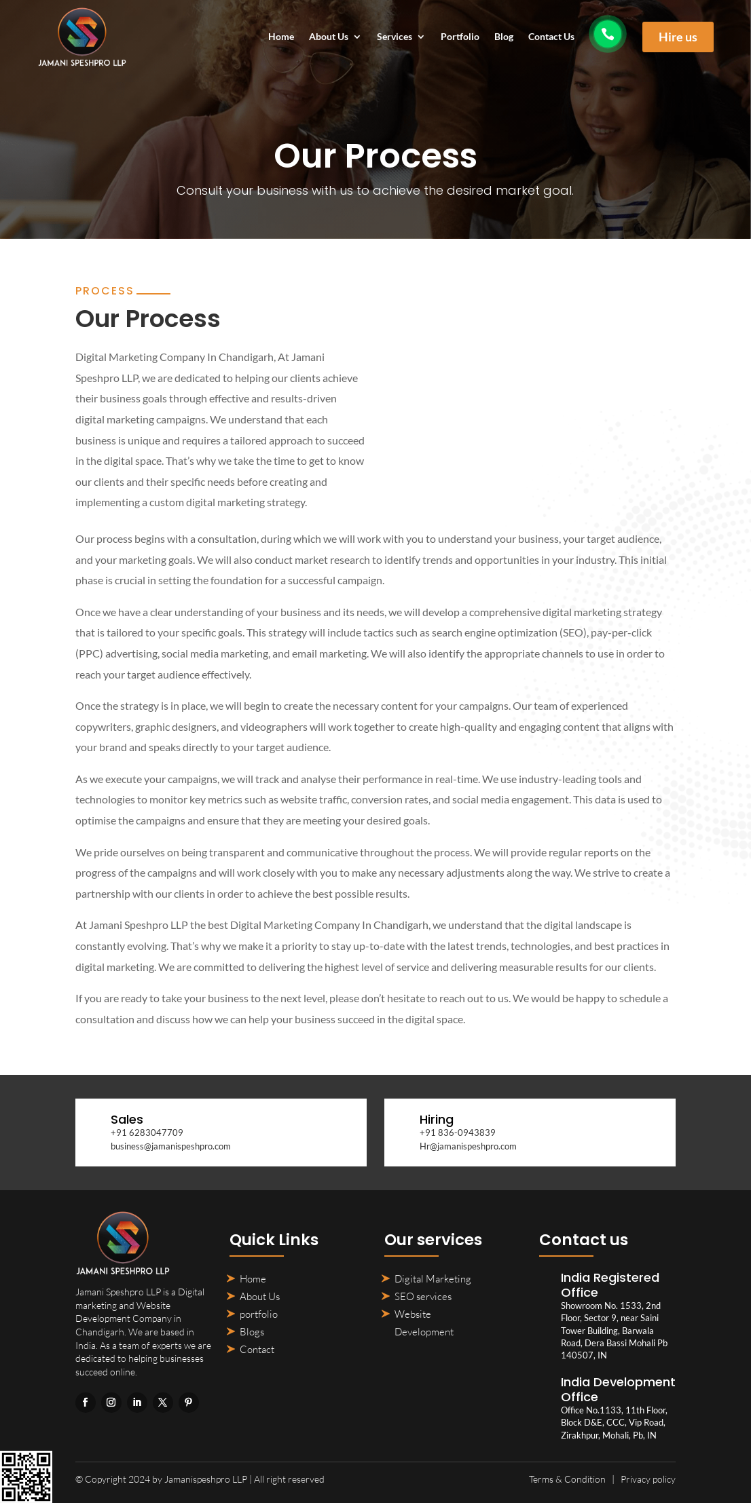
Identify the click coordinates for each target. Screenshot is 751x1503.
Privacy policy (648, 1479)
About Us (328, 37)
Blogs (252, 1331)
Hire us (678, 36)
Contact (257, 1349)
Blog (503, 37)
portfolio (259, 1314)
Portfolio (460, 37)
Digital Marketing (433, 1278)
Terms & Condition (567, 1479)
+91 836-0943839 (458, 1132)
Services (394, 37)
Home (281, 37)
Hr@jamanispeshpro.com (468, 1146)
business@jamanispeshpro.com (171, 1146)
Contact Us (551, 37)
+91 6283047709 (147, 1132)
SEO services (423, 1296)
